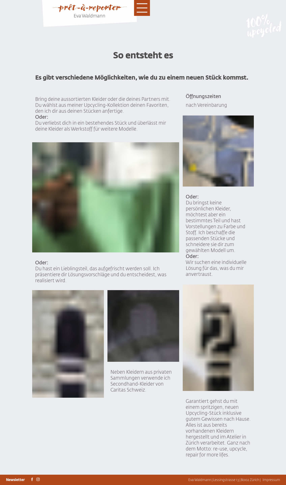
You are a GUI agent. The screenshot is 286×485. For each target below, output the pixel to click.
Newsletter (15, 480)
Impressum (271, 480)
